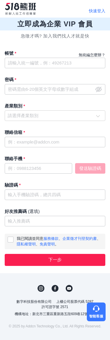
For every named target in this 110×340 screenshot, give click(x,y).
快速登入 (97, 10)
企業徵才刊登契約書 (79, 238)
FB (55, 288)
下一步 (55, 259)
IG (41, 288)
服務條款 (51, 238)
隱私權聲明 (26, 244)
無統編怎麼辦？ (92, 55)
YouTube (69, 288)
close (98, 89)
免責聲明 (47, 244)
